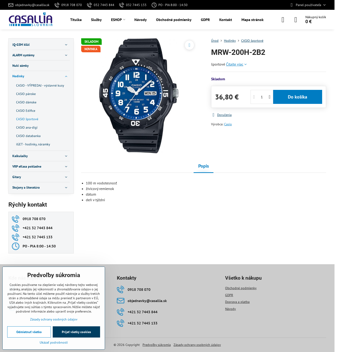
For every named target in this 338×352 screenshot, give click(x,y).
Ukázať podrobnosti (54, 342)
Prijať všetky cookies (76, 332)
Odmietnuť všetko (29, 332)
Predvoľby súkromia (157, 345)
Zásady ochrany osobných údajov (197, 345)
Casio (228, 124)
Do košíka (297, 97)
